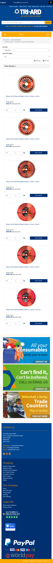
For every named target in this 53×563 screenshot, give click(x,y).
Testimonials (7, 492)
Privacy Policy (7, 507)
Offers (5, 480)
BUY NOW (38, 110)
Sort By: (5, 47)
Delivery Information (9, 466)
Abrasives (6, 40)
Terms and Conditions (9, 505)
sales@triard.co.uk (13, 449)
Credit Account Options (10, 470)
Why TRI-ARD (7, 490)
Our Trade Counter (9, 472)
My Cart (42, 6)
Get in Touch (7, 476)
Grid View (37, 60)
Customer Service (8, 474)
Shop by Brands (8, 478)
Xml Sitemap (7, 496)
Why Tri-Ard (23, 6)
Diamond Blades (16, 40)
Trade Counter (13, 6)
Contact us (8, 427)
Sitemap (5, 494)
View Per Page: (7, 53)
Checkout (49, 6)
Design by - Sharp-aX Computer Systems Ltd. (37, 561)
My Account (35, 6)
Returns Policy (7, 468)
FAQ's (5, 488)
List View (46, 60)
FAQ (29, 6)
